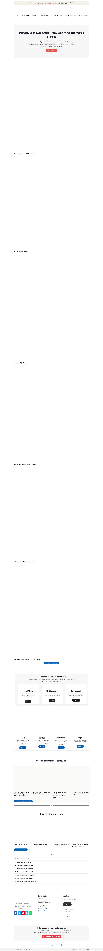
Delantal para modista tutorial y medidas (24, 562)
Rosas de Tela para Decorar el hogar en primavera (27, 659)
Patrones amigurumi (50, 945)
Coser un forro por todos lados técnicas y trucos (80, 845)
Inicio (17, 15)
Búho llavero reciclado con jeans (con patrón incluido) (80, 793)
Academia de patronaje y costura (79, 15)
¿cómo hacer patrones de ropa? (25, 862)
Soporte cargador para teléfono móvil (24, 154)
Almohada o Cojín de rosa (20, 363)
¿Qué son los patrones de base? (25, 865)
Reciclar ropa (35, 15)
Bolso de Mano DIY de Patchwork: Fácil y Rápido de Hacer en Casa (41, 793)
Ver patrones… (51, 50)
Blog (66, 15)
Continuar (52, 700)
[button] (51, 858)
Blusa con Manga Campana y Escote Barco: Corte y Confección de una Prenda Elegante (60, 794)
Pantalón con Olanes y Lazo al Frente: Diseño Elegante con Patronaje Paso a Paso (21, 794)
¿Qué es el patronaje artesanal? (25, 872)
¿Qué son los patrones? (23, 859)
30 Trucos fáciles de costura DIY (41, 844)
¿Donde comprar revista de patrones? (26, 881)
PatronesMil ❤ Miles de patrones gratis (80, 949)
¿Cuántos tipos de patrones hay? (25, 868)
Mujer (23, 738)
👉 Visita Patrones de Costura (51, 936)
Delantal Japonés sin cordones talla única (25, 464)
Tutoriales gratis (57, 15)
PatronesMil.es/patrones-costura (47, 3)
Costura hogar (25, 15)
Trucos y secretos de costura (21, 844)
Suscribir (67, 904)
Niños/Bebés (61, 738)
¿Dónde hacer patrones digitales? (25, 878)
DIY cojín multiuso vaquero (21, 251)
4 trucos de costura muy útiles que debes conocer (61, 845)
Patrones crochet (45, 15)
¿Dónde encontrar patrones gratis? (26, 875)
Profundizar (76, 700)
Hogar (80, 737)
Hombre (42, 738)
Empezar (28, 701)
